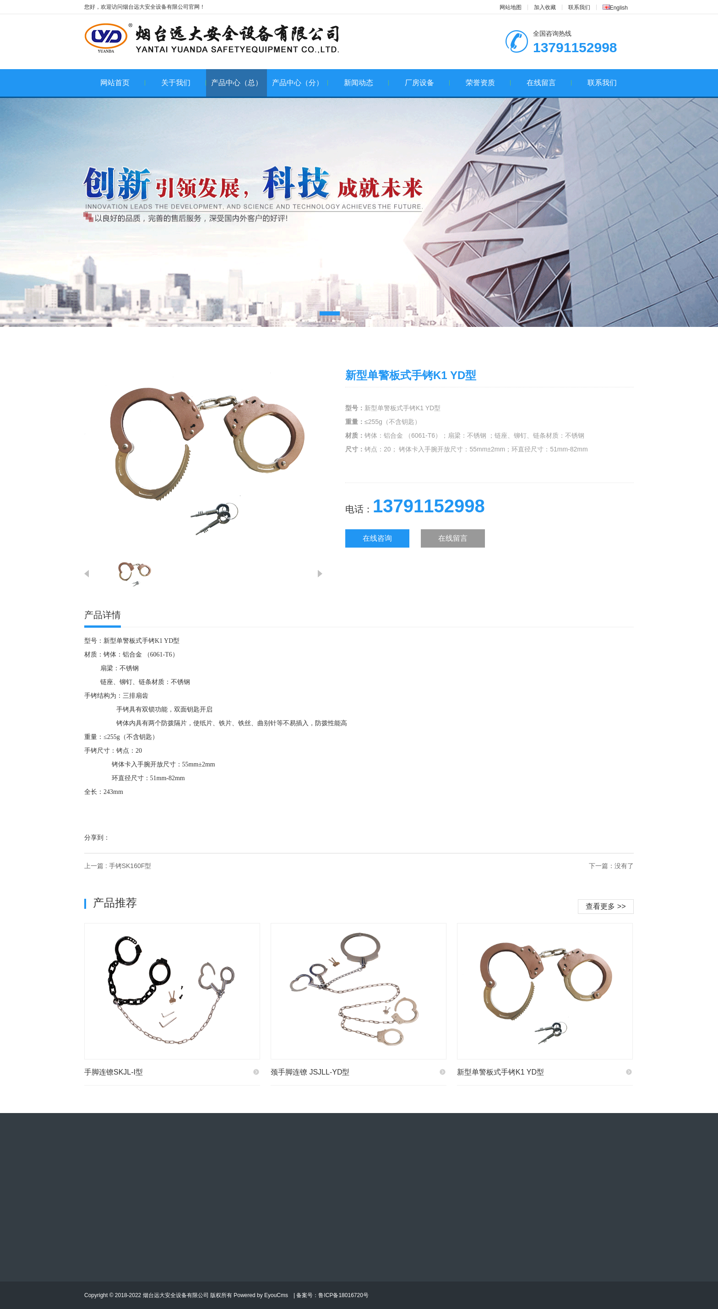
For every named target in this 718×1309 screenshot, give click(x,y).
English (615, 8)
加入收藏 (545, 7)
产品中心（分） (300, 83)
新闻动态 (366, 83)
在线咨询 (377, 538)
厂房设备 (427, 83)
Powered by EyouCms (260, 1295)
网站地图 (511, 7)
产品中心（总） (236, 83)
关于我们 (184, 83)
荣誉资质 (488, 83)
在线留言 (549, 83)
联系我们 (579, 7)
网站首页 (123, 83)
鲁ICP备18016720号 (343, 1295)
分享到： (97, 837)
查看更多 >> (606, 906)
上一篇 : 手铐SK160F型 (117, 865)
